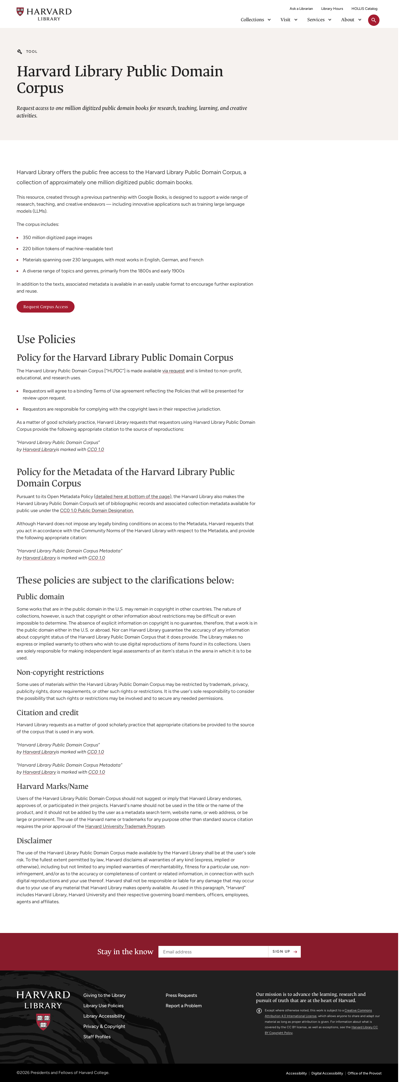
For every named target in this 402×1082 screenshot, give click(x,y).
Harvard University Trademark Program (125, 826)
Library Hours (332, 8)
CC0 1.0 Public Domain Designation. (97, 510)
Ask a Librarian (301, 8)
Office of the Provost (365, 1073)
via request (173, 371)
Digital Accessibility (327, 1073)
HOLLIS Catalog (364, 8)
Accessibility (296, 1073)
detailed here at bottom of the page (133, 496)
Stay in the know (125, 951)
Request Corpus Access (45, 306)
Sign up (281, 951)
